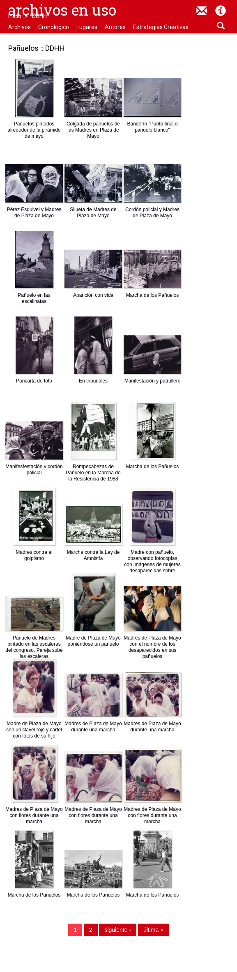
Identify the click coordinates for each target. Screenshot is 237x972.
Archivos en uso (62, 10)
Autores (115, 27)
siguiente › (117, 929)
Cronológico (53, 27)
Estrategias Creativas (161, 27)
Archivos (19, 27)
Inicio (14, 16)
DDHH (39, 16)
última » (153, 929)
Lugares (86, 27)
